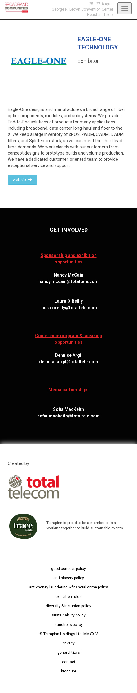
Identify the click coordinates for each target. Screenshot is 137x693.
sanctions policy (69, 624)
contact (68, 662)
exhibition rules (68, 596)
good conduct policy (68, 568)
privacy (69, 643)
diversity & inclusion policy (68, 606)
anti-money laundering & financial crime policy (68, 587)
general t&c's (68, 652)
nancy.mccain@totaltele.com (68, 281)
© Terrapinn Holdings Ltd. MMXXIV (68, 634)
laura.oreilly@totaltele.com (68, 307)
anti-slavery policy (68, 578)
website (22, 179)
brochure (68, 671)
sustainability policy (69, 615)
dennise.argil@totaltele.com (68, 361)
